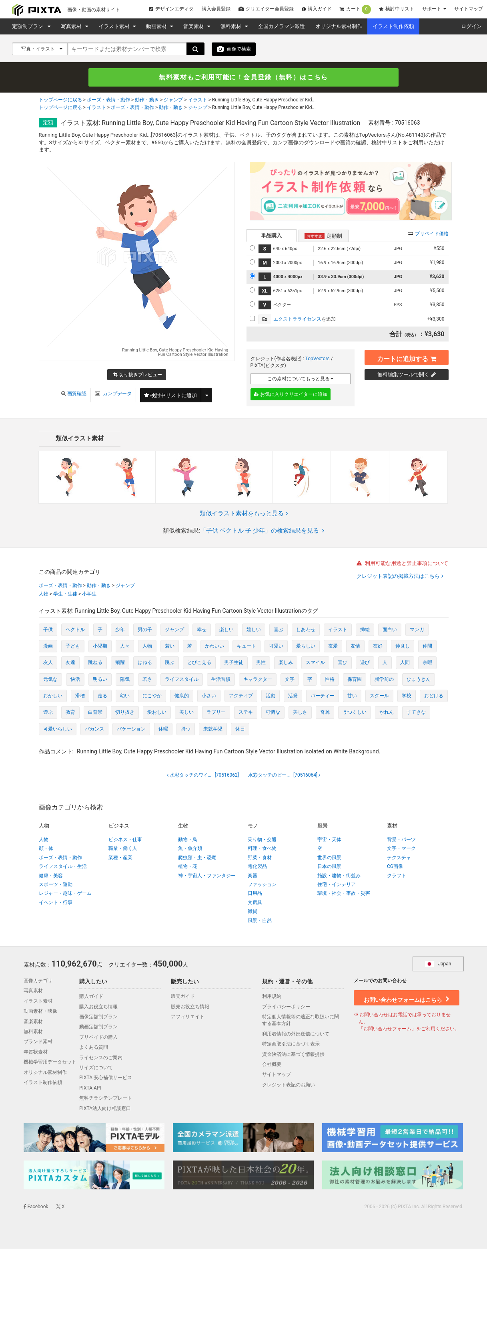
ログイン (471, 26)
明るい (100, 679)
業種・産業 (120, 857)
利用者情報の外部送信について (295, 1034)
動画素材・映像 (40, 1011)
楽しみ (286, 663)
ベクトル (75, 629)
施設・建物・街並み (339, 875)
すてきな (416, 712)
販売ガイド (183, 996)
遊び (365, 663)
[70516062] (203, 775)
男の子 (145, 629)
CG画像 (395, 867)
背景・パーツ (401, 839)
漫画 (48, 646)
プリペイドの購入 (98, 1037)
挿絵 (365, 629)
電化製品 (257, 867)
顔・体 (46, 849)
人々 (125, 646)
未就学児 (212, 729)
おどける (433, 695)
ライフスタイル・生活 (63, 867)
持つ (185, 729)
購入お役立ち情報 (98, 1006)
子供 (48, 629)
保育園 (354, 679)
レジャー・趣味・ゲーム (65, 893)
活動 (270, 695)
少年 (120, 629)
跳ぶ (169, 663)
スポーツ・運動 (55, 884)
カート (355, 9)
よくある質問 (93, 1047)
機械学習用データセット (50, 1062)
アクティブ (241, 695)
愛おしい (156, 712)
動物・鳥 (187, 839)
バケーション (131, 729)
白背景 (95, 712)
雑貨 (252, 911)
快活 (75, 679)
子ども (73, 646)
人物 (43, 594)
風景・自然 (260, 920)
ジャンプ (173, 100)
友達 (70, 663)
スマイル (315, 663)
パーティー (323, 695)
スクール (379, 695)
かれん (386, 712)
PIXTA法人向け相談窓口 (105, 1108)
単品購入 (271, 235)
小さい (209, 695)
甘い (352, 695)
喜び (342, 663)
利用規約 (271, 996)
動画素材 (157, 26)
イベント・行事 (55, 902)
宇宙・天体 (329, 839)
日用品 (255, 893)
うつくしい (355, 712)
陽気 (125, 679)
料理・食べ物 (262, 849)
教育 (70, 712)
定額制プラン (29, 26)
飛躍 (120, 663)
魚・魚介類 (190, 849)
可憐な (273, 712)
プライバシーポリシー (286, 1006)
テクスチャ (399, 857)
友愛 (333, 646)
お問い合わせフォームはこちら (406, 997)
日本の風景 (329, 867)
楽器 (252, 875)
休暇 (163, 729)
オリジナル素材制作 (338, 26)
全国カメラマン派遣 (281, 26)
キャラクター (257, 679)
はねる (145, 663)
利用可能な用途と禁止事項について (402, 564)
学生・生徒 (65, 594)
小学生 (89, 594)
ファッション (262, 884)
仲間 (427, 646)
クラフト (396, 875)
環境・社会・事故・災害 (343, 893)
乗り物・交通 (262, 839)
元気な (50, 679)
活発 (293, 695)
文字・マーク (401, 849)
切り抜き (124, 712)
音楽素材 (194, 26)
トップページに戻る (60, 100)
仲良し (402, 646)
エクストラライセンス (297, 319)
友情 (355, 646)
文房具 (255, 902)
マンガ (417, 629)
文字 (290, 679)
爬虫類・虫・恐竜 (197, 857)
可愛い (276, 646)
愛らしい (305, 646)
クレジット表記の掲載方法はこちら (399, 576)
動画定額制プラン (98, 1027)
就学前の (384, 679)
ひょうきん (419, 679)
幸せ (201, 629)
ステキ (245, 712)
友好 (378, 646)
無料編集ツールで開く (406, 374)
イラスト (197, 100)
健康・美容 (51, 875)
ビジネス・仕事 (125, 839)
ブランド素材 (38, 1042)
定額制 (323, 236)
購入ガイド (317, 9)
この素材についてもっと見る (300, 378)
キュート (246, 646)
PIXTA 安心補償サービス (105, 1078)
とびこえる (199, 663)
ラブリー (216, 712)
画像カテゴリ (38, 980)
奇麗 (325, 712)
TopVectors (317, 358)
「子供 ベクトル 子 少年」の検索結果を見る (262, 531)
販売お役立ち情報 (190, 1006)
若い (169, 646)
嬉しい (254, 629)
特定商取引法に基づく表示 (291, 1044)
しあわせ (305, 629)
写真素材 (72, 26)
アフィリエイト (187, 1016)
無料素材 (231, 26)
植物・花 (187, 867)
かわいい (214, 646)
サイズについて (96, 1067)
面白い (390, 629)
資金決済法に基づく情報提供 (293, 1054)
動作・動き (147, 100)
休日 (240, 729)
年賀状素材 (36, 1052)
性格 (330, 679)
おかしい (52, 695)
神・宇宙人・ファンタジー (207, 875)
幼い (125, 695)
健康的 (181, 695)
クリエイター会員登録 (266, 9)
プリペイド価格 (428, 233)
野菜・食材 (260, 857)
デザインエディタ (171, 9)
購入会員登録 (216, 9)
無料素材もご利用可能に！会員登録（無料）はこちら (243, 77)
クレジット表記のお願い (288, 1085)
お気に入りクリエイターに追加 (291, 395)
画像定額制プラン (98, 1016)
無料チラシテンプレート (105, 1098)
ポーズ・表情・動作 (108, 100)
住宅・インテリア (336, 884)
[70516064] (283, 775)
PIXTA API (90, 1088)
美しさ (300, 712)
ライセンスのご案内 (100, 1057)
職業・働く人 (122, 849)
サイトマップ (468, 9)
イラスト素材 (114, 26)
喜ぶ (278, 629)
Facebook (36, 1207)
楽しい (226, 629)
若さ (147, 679)
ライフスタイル (181, 679)
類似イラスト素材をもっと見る (244, 513)
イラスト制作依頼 (393, 26)
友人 (48, 663)
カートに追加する (406, 357)
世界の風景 (329, 857)
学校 (406, 695)
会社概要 (271, 1064)
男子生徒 (233, 663)
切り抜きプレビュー (137, 375)
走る (102, 695)
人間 (405, 663)
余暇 (427, 663)
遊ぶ (48, 712)
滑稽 (80, 695)
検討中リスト (396, 9)
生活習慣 (220, 679)
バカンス (94, 729)
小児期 (100, 646)
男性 (261, 663)
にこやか (152, 695)
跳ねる (95, 663)
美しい (186, 712)
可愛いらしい (57, 729)
